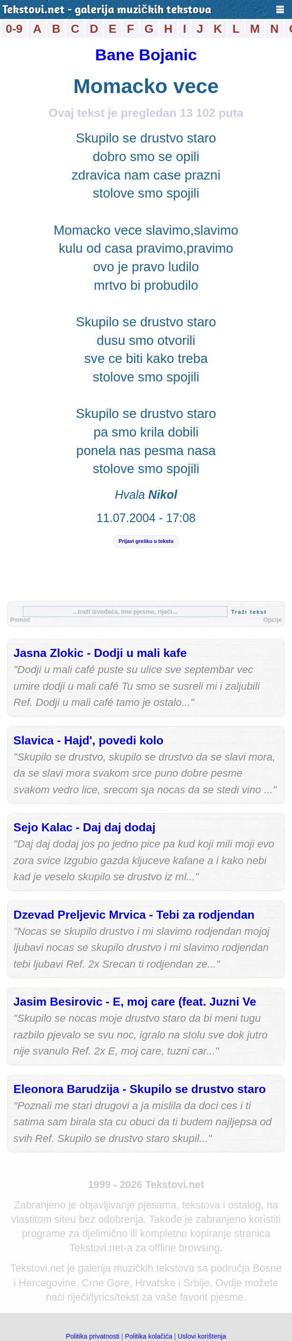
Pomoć (20, 619)
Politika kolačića (149, 1336)
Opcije (272, 619)
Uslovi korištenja (202, 1336)
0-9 (14, 28)
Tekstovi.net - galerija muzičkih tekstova (106, 10)
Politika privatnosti (92, 1336)
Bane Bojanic (146, 55)
